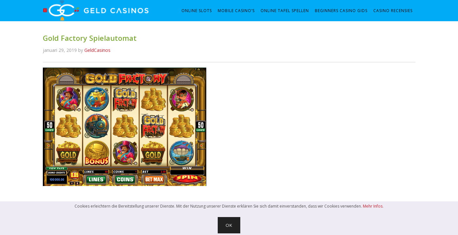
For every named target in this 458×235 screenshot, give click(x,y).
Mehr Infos (372, 206)
